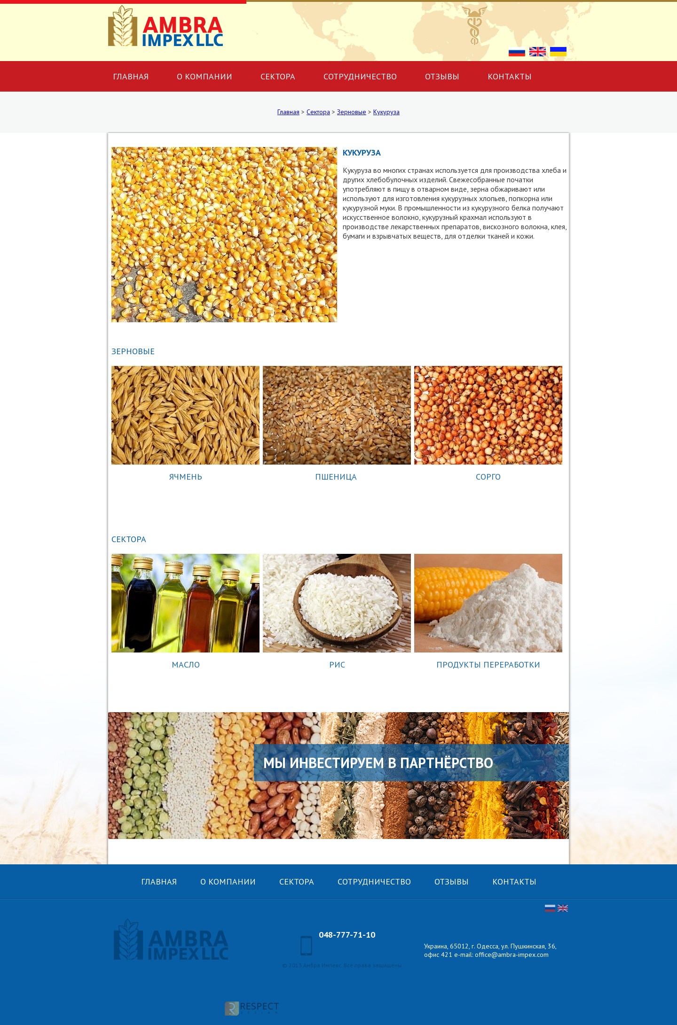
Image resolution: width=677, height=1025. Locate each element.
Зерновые (351, 112)
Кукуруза (386, 112)
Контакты (510, 76)
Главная (131, 76)
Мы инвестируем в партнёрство (378, 762)
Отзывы (442, 76)
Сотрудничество (360, 76)
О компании (204, 76)
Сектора (277, 76)
